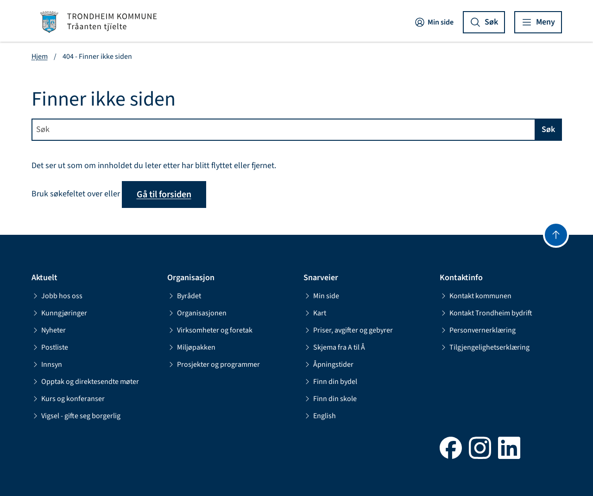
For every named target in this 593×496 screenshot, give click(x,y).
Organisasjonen (197, 313)
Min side (434, 22)
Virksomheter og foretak (209, 330)
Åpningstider (328, 364)
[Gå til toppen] (556, 235)
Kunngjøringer (59, 313)
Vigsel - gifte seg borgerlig (76, 416)
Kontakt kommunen (475, 296)
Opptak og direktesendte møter (85, 382)
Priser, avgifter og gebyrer (348, 330)
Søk (548, 129)
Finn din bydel (330, 382)
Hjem (40, 56)
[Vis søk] (484, 22)
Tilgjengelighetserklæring (485, 347)
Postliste (50, 347)
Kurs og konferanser (68, 399)
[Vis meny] (538, 22)
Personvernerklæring (478, 330)
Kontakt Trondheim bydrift (486, 313)
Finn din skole (330, 399)
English (319, 416)
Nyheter (49, 330)
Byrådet (184, 296)
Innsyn (47, 364)
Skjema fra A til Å (334, 347)
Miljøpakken (191, 347)
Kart (314, 313)
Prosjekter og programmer (213, 364)
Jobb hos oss (57, 296)
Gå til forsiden (164, 194)
